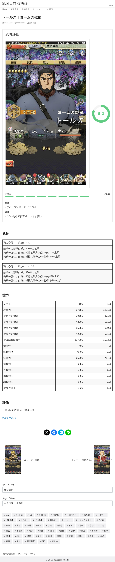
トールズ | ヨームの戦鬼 (43, 9)
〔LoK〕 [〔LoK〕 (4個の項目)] (67, 520)
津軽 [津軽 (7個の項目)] (29, 535)
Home (5, 9)
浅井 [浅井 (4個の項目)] (39, 535)
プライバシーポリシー (28, 553)
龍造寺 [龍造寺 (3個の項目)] (55, 540)
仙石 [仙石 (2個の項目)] (39, 525)
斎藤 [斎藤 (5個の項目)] (62, 530)
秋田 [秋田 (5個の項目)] (60, 535)
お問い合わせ (9, 553)
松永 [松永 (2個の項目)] (106, 530)
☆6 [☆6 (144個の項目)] (30, 515)
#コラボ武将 (9, 418)
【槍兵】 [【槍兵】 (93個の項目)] (39, 520)
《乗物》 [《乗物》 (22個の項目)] (56, 515)
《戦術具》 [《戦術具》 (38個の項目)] (72, 515)
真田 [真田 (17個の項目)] (50, 535)
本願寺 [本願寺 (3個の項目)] (95, 530)
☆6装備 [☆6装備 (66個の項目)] (42, 515)
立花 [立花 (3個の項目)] (71, 535)
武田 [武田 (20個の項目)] (8, 535)
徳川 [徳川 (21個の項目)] (52, 530)
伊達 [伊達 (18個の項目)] (50, 525)
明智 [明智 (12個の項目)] (73, 530)
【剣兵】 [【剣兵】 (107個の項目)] (10, 520)
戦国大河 (15, 9)
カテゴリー (8, 498)
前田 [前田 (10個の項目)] (71, 525)
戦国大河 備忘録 (15, 4)
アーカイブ (8, 485)
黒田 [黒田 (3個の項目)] (43, 540)
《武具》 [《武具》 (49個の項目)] (87, 515)
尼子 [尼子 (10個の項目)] (31, 530)
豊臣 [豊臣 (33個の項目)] (8, 540)
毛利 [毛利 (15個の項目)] (18, 535)
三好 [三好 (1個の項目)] (8, 525)
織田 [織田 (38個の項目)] (92, 535)
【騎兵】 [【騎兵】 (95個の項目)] (53, 520)
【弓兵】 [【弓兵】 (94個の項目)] (24, 520)
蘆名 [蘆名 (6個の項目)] (102, 535)
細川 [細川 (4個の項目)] (81, 535)
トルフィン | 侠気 (30, 460)
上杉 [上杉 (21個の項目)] (18, 525)
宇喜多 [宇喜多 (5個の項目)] (19, 530)
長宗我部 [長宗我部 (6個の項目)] (31, 540)
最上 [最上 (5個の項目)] (83, 530)
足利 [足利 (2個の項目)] (18, 540)
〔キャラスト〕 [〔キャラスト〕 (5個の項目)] (85, 520)
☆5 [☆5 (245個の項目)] (7, 515)
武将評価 (26, 9)
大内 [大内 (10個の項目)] (102, 525)
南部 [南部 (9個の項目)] (92, 525)
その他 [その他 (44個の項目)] (101, 520)
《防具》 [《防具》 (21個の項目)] (102, 515)
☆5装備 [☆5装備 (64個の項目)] (19, 515)
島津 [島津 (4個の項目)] (41, 530)
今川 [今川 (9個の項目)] (29, 525)
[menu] (111, 3)
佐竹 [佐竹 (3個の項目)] (60, 525)
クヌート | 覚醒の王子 (82, 460)
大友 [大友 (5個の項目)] (8, 530)
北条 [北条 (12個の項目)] (81, 525)
